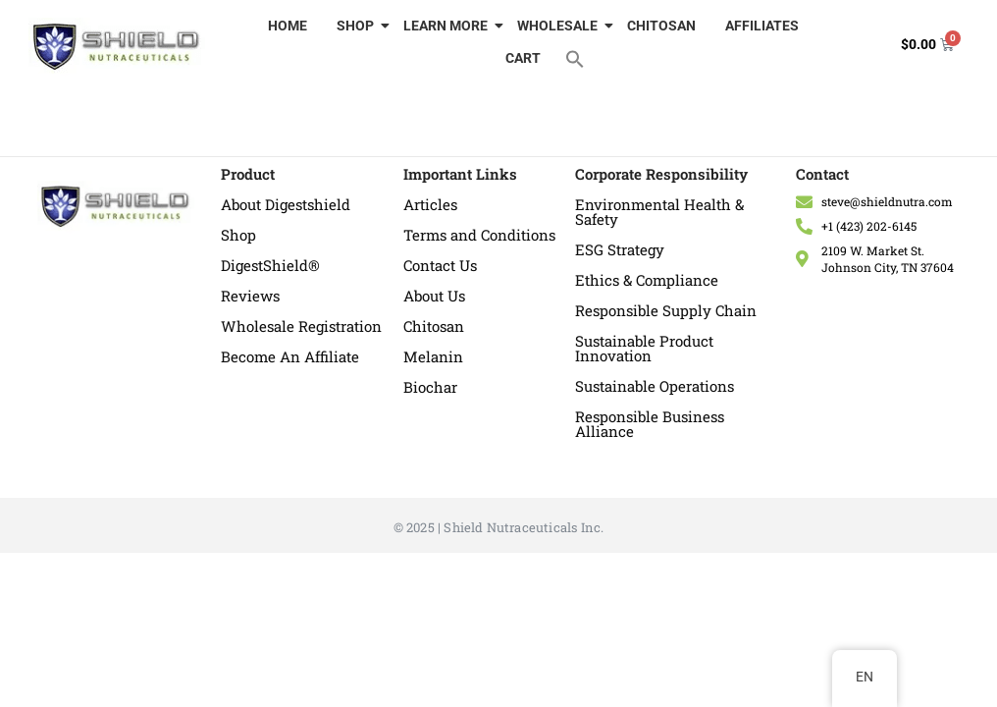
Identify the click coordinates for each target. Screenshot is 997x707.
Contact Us (440, 265)
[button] (575, 57)
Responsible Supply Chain (666, 310)
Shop (238, 235)
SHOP (358, 25)
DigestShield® (270, 265)
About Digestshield (285, 204)
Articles (430, 204)
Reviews (250, 295)
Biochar (430, 387)
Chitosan (433, 326)
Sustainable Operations (654, 386)
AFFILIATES (762, 25)
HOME (287, 25)
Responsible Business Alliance (649, 424)
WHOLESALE (560, 25)
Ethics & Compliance (646, 280)
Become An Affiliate (290, 356)
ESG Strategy (619, 249)
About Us (434, 295)
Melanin (433, 356)
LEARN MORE (448, 25)
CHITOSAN (661, 25)
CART (523, 58)
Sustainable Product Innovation (644, 348)
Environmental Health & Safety (659, 211)
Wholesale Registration (301, 326)
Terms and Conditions (479, 235)
